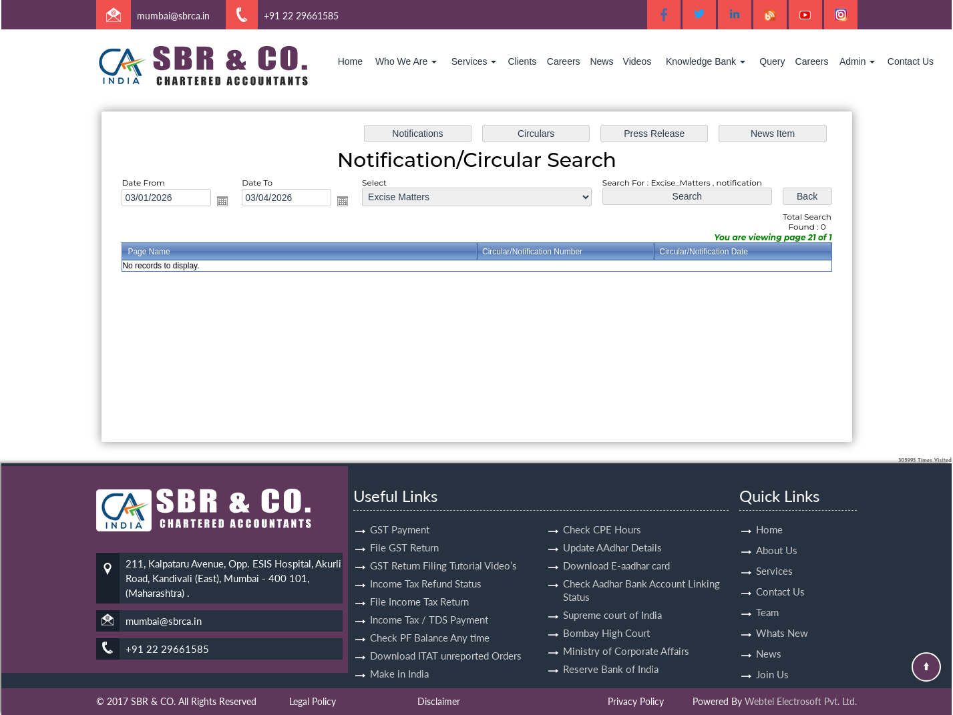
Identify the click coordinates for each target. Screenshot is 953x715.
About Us (776, 535)
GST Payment (399, 514)
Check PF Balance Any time (430, 622)
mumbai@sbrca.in (173, 15)
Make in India (399, 658)
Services (474, 61)
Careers (563, 61)
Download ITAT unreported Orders (446, 640)
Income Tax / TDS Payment (429, 604)
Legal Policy (312, 701)
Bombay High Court (606, 618)
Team (767, 597)
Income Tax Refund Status (426, 568)
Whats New (782, 618)
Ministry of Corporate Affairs (626, 636)
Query (772, 61)
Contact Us (911, 61)
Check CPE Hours (602, 514)
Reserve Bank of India (610, 654)
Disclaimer (438, 701)
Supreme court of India (612, 599)
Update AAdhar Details (612, 532)
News (601, 61)
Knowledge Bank (705, 61)
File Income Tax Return (419, 586)
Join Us (772, 659)
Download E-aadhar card (616, 550)
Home (350, 61)
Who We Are (406, 61)
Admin (857, 61)
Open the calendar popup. (228, 203)
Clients (522, 61)
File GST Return (404, 532)
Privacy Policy (636, 701)
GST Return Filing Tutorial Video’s (443, 550)
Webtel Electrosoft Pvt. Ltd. (801, 701)
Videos (637, 61)
